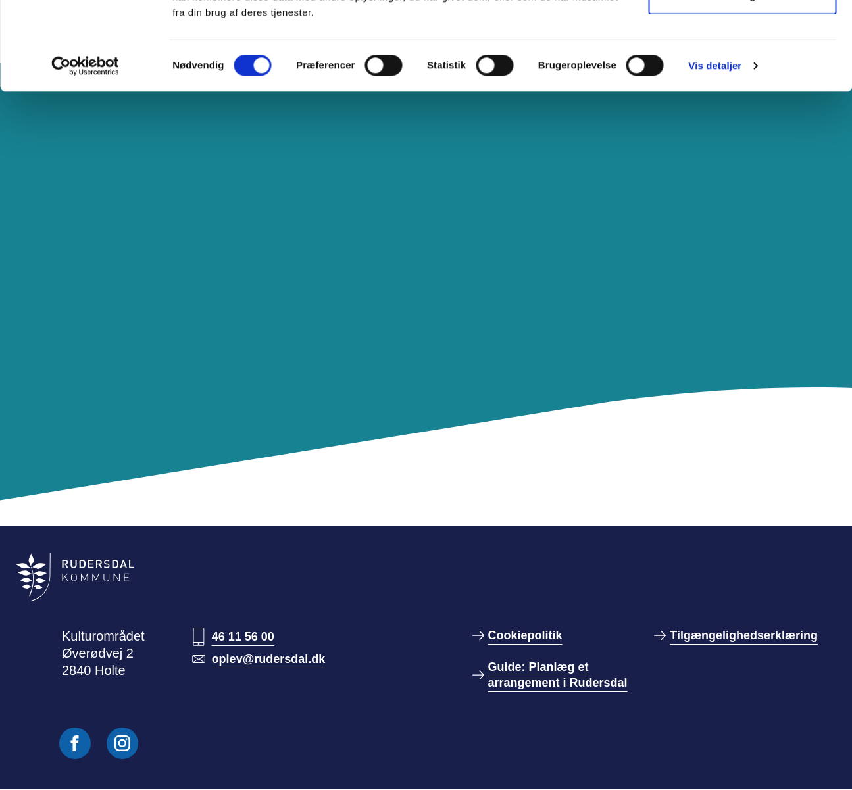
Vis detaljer (714, 148)
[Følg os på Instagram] (122, 743)
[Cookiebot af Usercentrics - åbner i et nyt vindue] (85, 149)
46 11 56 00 (243, 636)
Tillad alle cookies (742, 34)
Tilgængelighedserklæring (744, 635)
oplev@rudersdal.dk (269, 659)
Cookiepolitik (525, 635)
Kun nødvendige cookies (742, 78)
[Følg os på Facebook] (75, 743)
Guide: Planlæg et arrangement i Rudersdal (558, 674)
